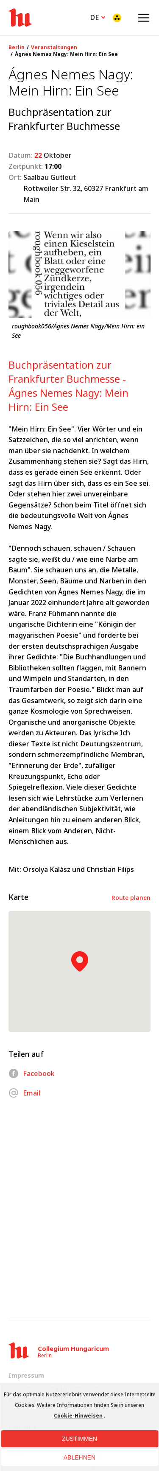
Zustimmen (79, 1438)
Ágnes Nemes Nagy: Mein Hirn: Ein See (66, 54)
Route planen (131, 898)
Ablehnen (79, 1457)
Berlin (16, 47)
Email (24, 1093)
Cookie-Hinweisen (78, 1415)
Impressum (26, 1375)
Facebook (31, 1073)
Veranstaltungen (54, 47)
